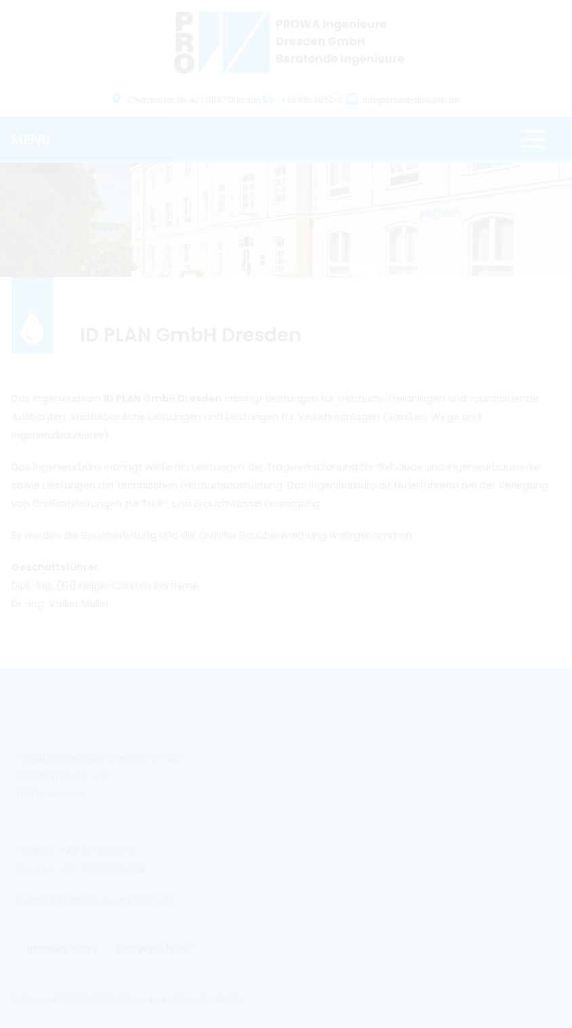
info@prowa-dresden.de (411, 100)
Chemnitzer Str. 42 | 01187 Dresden (188, 100)
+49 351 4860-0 (304, 100)
